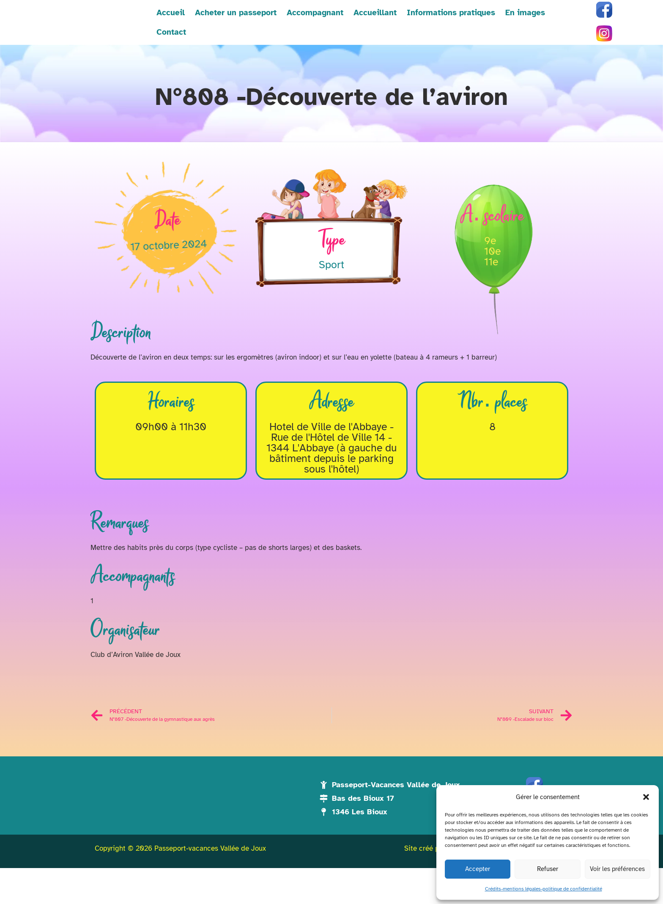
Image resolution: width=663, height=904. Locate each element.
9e (490, 284)
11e (491, 305)
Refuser (547, 869)
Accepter (477, 869)
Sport (331, 281)
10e (492, 295)
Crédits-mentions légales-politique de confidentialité (543, 889)
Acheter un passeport (217, 30)
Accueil (152, 30)
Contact (551, 30)
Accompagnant (296, 30)
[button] (646, 792)
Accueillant (356, 30)
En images (506, 30)
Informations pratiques (432, 30)
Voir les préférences (617, 869)
